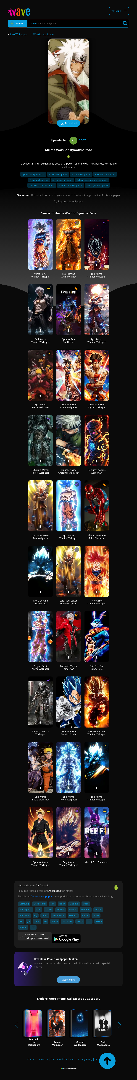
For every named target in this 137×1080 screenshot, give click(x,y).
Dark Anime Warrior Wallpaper (40, 341)
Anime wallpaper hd (81, 174)
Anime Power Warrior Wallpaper (40, 275)
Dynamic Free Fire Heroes (68, 341)
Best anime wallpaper (105, 174)
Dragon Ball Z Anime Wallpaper (40, 667)
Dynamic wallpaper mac (33, 174)
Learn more (68, 979)
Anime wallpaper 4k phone (42, 185)
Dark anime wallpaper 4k (70, 185)
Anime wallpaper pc (39, 180)
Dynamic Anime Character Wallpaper (68, 471)
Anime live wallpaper (63, 180)
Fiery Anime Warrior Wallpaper (96, 602)
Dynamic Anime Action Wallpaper (68, 406)
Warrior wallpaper (44, 34)
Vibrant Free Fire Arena (96, 862)
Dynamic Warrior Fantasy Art (68, 667)
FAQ (97, 1059)
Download (68, 124)
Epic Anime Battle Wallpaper (40, 406)
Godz (77, 140)
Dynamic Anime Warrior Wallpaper (40, 863)
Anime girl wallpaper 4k (97, 185)
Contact (31, 1059)
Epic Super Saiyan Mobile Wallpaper (68, 602)
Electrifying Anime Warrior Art (97, 471)
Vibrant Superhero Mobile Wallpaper (96, 537)
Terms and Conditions (63, 1059)
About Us (43, 1059)
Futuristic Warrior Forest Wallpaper (40, 471)
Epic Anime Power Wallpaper (68, 798)
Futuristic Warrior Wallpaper (40, 733)
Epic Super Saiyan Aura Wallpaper (40, 537)
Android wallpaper (41, 896)
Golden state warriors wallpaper (91, 180)
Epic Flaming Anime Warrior (68, 275)
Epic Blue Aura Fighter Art (40, 602)
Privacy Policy (84, 1059)
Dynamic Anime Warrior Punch (68, 733)
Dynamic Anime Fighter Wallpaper (96, 406)
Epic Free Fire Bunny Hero (96, 667)
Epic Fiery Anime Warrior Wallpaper (96, 733)
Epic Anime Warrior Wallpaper (96, 275)
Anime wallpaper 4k (58, 174)
